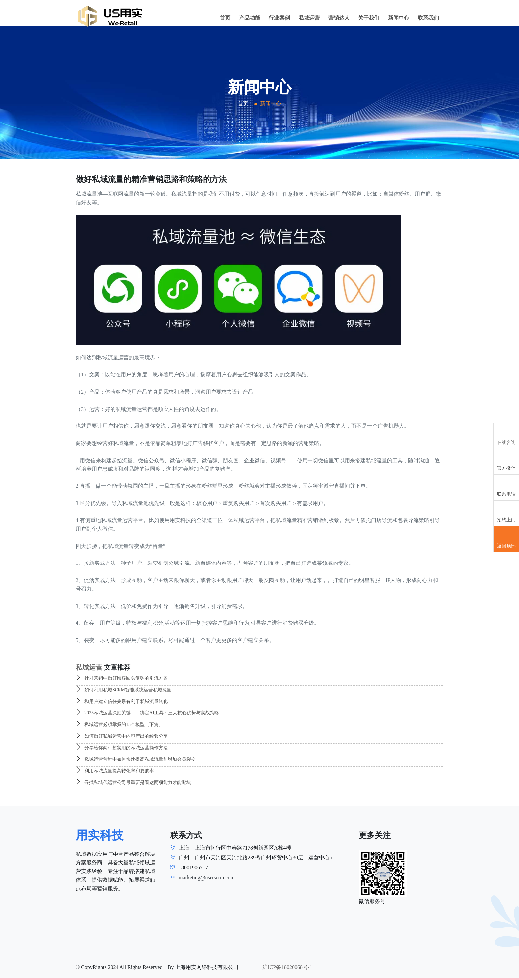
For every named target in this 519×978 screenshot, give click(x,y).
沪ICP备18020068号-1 (287, 967)
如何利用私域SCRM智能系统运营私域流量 (123, 689)
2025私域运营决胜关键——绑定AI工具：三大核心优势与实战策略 (147, 712)
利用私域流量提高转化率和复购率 (115, 770)
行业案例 (279, 18)
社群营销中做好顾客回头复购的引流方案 (122, 678)
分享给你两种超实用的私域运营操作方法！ (124, 747)
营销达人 (339, 18)
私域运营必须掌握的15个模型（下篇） (119, 724)
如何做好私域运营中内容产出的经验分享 (122, 736)
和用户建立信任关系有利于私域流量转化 (122, 701)
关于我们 (368, 18)
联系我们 (428, 18)
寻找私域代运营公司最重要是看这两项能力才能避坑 (133, 782)
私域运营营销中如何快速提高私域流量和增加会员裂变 (136, 759)
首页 (225, 18)
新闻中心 (398, 18)
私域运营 (309, 18)
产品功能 (249, 18)
